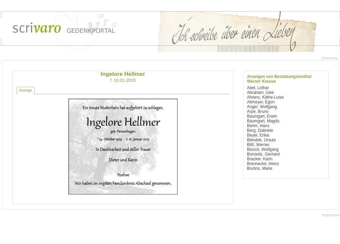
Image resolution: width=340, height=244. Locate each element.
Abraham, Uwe (260, 92)
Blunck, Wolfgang (262, 149)
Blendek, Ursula (261, 140)
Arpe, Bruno (258, 111)
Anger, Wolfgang (262, 106)
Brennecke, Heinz (263, 163)
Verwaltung (329, 58)
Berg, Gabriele (260, 130)
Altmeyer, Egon (260, 102)
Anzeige (25, 90)
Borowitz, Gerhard (263, 154)
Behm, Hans (258, 125)
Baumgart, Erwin (262, 116)
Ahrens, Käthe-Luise (265, 97)
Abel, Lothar (258, 87)
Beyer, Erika (258, 135)
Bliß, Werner (258, 144)
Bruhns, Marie (259, 168)
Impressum (331, 215)
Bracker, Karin (259, 159)
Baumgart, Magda (263, 121)
